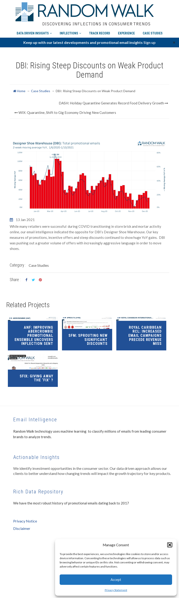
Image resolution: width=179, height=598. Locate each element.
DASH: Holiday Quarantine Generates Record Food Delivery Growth (113, 103)
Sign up (149, 42)
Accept (116, 579)
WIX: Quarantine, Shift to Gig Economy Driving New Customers (65, 112)
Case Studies (153, 31)
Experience (126, 31)
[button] (169, 545)
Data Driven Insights (34, 31)
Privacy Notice (25, 521)
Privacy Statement (116, 590)
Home (19, 91)
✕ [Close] (174, 42)
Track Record (99, 31)
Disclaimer (21, 528)
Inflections (70, 31)
